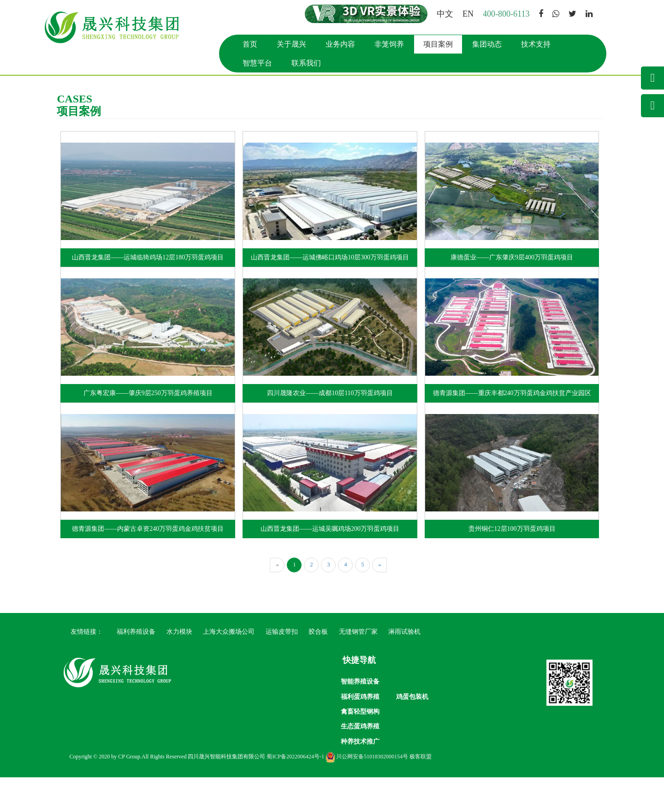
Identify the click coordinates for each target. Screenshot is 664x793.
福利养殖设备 (136, 632)
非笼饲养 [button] (391, 44)
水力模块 (179, 632)
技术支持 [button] (538, 44)
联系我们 (308, 63)
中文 (447, 13)
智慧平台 (259, 63)
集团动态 (489, 44)
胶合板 (318, 632)
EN (470, 13)
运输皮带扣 (282, 632)
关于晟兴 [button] (293, 44)
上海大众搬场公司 (229, 632)
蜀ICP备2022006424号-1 (297, 772)
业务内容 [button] (342, 44)
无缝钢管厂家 (358, 632)
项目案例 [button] (440, 44)
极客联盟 (423, 772)
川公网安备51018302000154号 (369, 772)
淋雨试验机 (404, 632)
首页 (252, 44)
